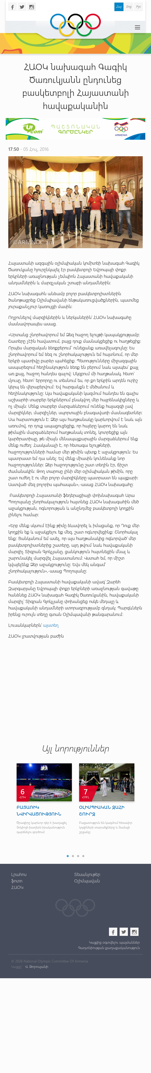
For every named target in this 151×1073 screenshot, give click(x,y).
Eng (129, 6)
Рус (138, 6)
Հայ (119, 6)
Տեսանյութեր (87, 874)
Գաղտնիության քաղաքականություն (109, 947)
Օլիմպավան (87, 880)
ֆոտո (16, 880)
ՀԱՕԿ (17, 887)
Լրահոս (18, 874)
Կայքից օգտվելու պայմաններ (114, 942)
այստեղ (51, 625)
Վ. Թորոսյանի (36, 966)
